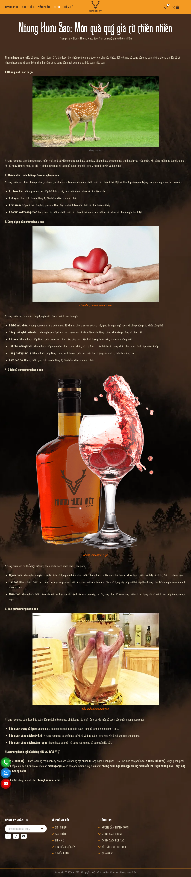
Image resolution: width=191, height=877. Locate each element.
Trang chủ (11, 7)
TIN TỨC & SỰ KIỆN (65, 847)
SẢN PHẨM (60, 834)
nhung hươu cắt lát (142, 766)
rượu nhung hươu (164, 766)
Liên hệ (68, 7)
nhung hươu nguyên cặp (116, 766)
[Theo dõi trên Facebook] (8, 836)
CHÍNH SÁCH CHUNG (112, 834)
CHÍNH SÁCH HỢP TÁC (113, 840)
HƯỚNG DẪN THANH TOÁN (115, 827)
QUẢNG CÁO (107, 853)
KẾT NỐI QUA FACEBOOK (114, 847)
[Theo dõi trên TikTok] (16, 836)
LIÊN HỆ (59, 840)
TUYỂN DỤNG (62, 853)
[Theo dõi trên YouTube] (24, 836)
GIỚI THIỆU (61, 827)
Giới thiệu (28, 7)
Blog (57, 7)
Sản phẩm (44, 7)
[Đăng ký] (41, 828)
